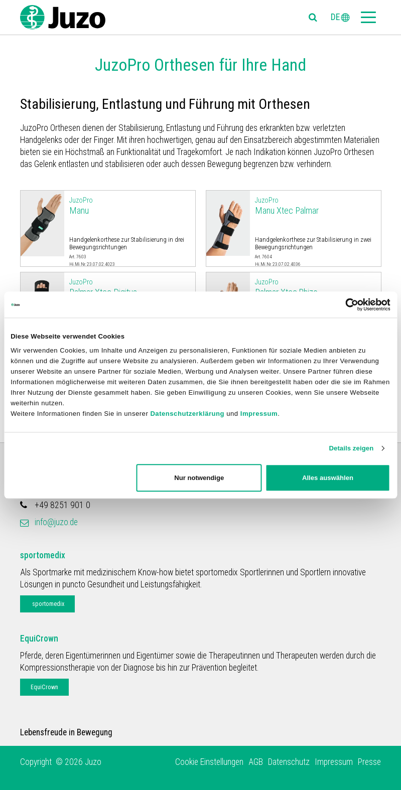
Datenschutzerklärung (187, 413)
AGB (255, 762)
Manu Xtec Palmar (315, 205)
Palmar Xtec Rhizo (315, 287)
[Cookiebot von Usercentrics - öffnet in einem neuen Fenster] (346, 304)
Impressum (259, 413)
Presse (369, 762)
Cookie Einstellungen (209, 762)
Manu (129, 205)
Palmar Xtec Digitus (129, 287)
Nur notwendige (199, 478)
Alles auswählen (327, 478)
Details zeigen (351, 448)
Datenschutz (289, 762)
